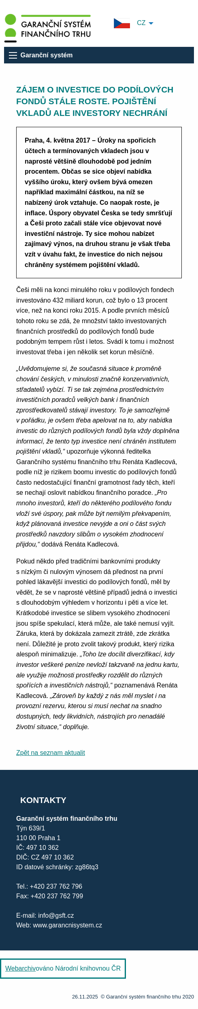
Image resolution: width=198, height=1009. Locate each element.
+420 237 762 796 (56, 886)
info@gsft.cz (56, 915)
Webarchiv (20, 968)
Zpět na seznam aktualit (50, 752)
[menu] (13, 55)
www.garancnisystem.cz (66, 925)
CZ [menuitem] (130, 23)
